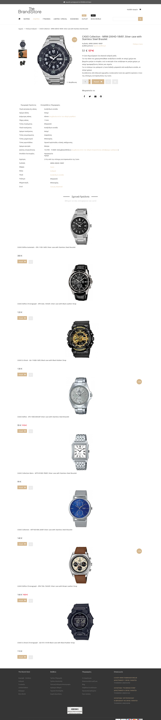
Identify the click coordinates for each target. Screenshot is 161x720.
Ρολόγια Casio (138, 44)
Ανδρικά (21, 678)
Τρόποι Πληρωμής (56, 675)
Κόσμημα (21, 687)
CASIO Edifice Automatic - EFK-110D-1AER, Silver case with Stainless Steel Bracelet (46, 247)
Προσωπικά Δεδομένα (89, 687)
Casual (52, 187)
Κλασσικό (59, 187)
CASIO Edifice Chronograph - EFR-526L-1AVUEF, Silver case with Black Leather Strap (46, 303)
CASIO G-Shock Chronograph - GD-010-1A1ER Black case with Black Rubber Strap (46, 640)
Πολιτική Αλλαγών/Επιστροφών (60, 681)
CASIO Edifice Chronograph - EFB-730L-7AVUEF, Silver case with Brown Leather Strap (47, 584)
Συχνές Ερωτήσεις (56, 691)
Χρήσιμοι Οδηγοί (55, 684)
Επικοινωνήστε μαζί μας (89, 678)
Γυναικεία (21, 681)
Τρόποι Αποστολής (56, 678)
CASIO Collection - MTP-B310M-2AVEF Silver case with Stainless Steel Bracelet (44, 528)
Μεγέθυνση (72, 82)
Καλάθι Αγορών (134, 9)
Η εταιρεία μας (86, 675)
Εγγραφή (21, 675)
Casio (52, 167)
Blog (83, 681)
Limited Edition (23, 684)
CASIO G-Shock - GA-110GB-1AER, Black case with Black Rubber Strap (41, 359)
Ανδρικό (53, 171)
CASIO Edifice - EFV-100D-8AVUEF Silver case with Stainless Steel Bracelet (43, 415)
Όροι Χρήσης (86, 691)
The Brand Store (32, 717)
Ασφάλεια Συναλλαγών (89, 684)
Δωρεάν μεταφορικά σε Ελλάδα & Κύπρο (77, 2)
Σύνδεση (28, 675)
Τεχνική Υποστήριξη (56, 687)
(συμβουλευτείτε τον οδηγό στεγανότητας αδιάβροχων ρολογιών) (95, 150)
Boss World (22, 691)
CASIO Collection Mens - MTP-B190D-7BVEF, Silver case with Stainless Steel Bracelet (47, 472)
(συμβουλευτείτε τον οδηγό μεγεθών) (62, 116)
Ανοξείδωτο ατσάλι (57, 175)
